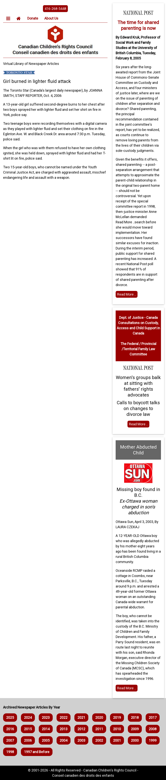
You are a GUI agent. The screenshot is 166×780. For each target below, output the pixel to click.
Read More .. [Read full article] (126, 294)
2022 (63, 718)
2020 (99, 718)
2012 (81, 729)
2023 (46, 718)
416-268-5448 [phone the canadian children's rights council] (55, 9)
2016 (10, 729)
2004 (63, 740)
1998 (10, 752)
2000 (135, 740)
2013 (63, 729)
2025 (10, 718)
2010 (117, 729)
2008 (153, 729)
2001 (117, 740)
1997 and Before (36, 752)
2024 (28, 718)
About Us (51, 18)
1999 (153, 740)
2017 (153, 718)
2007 (10, 740)
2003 (81, 740)
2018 (135, 718)
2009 (135, 729)
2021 (81, 718)
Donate (32, 18)
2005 (46, 740)
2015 (28, 729)
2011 (99, 729)
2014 (46, 729)
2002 (99, 740)
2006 (28, 740)
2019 (117, 718)
